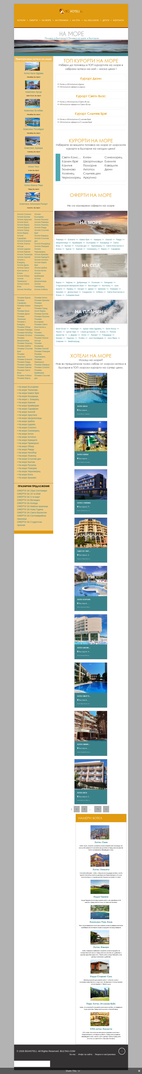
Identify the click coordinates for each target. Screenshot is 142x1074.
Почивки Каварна (41, 365)
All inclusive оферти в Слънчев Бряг (76, 122)
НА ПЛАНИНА (61, 20)
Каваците (111, 165)
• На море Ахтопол (26, 437)
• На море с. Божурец (28, 399)
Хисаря (80, 289)
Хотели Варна (23, 225)
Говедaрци (106, 335)
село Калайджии (96, 338)
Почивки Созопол (42, 367)
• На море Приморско (28, 443)
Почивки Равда (23, 362)
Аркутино (89, 177)
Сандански (87, 292)
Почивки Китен (40, 298)
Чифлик (69, 282)
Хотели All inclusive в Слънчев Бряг (75, 119)
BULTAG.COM (67, 1051)
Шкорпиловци (93, 161)
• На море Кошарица (27, 396)
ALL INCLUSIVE (91, 20)
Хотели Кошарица (42, 244)
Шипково (102, 289)
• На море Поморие (27, 468)
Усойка (81, 338)
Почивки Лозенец (24, 343)
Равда (118, 240)
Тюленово (69, 169)
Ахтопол (89, 169)
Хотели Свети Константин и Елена (23, 270)
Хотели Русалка (41, 219)
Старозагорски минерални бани (70, 286)
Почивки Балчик (41, 314)
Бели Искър (111, 329)
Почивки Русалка (41, 316)
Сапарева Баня (72, 295)
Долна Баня (73, 292)
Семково (60, 341)
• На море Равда (25, 449)
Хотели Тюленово (25, 254)
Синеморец (113, 157)
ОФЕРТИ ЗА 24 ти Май (29, 494)
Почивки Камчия (24, 367)
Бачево (59, 338)
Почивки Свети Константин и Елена (40, 327)
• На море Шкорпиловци (29, 418)
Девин (91, 289)
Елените (110, 161)
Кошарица (104, 243)
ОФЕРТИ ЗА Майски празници (32, 506)
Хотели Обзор (23, 276)
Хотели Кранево (41, 254)
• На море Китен (25, 434)
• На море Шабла (26, 421)
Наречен (70, 338)
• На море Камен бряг (28, 393)
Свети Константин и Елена (72, 157)
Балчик (68, 246)
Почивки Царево (24, 365)
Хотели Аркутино (24, 219)
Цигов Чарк (71, 332)
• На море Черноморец (29, 471)
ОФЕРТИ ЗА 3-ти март (28, 497)
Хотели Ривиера (41, 222)
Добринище (82, 282)
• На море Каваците (27, 440)
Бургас (69, 249)
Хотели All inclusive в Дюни (72, 84)
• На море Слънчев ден (29, 459)
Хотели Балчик (23, 217)
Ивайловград (73, 341)
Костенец (106, 286)
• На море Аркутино (27, 415)
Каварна (97, 240)
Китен (87, 157)
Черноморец (71, 177)
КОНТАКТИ (118, 20)
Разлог (59, 332)
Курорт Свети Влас (91, 96)
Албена (99, 292)
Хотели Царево (24, 249)
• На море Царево (26, 424)
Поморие (90, 165)
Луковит (94, 335)
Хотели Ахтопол (41, 260)
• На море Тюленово (27, 390)
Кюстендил (93, 286)
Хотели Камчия (23, 252)
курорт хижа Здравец (92, 329)
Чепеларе (74, 329)
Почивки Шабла (24, 346)
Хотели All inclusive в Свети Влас (75, 101)
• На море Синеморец (28, 430)
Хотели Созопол (24, 214)
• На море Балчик (26, 462)
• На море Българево (28, 387)
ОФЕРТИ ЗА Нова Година (30, 509)
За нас (72, 1054)
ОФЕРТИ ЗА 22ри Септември (32, 490)
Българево (91, 243)
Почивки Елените (24, 359)
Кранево (59, 292)
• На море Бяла (25, 474)
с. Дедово (73, 335)
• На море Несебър (27, 452)
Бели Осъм (61, 329)
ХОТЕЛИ (21, 20)
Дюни (108, 169)
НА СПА (76, 20)
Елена (102, 332)
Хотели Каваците (41, 257)
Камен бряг (70, 161)
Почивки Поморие (42, 351)
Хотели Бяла (22, 222)
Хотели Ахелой (23, 257)
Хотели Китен (40, 271)
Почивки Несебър (25, 333)
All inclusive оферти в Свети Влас (75, 104)
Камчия (67, 165)
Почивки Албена (24, 375)
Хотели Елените (24, 241)
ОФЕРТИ (33, 20)
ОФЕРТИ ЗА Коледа (27, 503)
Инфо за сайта (85, 1054)
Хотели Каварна (41, 236)
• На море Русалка (26, 465)
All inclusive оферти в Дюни (72, 87)
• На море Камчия (26, 402)
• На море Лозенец (26, 455)
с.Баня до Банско (88, 332)
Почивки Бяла (23, 311)
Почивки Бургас (24, 298)
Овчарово (108, 282)
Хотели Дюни (23, 265)
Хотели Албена (41, 289)
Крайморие (77, 243)
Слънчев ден (92, 173)
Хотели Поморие (41, 246)
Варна (104, 249)
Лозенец (68, 173)
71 (98, 809)
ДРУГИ (106, 20)
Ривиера (60, 240)
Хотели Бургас (23, 227)
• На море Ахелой (26, 412)
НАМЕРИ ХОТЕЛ (90, 818)
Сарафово (115, 249)
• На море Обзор (25, 446)
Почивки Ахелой (41, 349)
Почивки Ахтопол (24, 335)
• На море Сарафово (27, 408)
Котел (83, 335)
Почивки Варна (23, 378)
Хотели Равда (40, 227)
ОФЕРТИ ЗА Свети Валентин (32, 512)
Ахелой (108, 240)
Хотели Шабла (40, 268)
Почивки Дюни (23, 314)
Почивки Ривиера (24, 330)
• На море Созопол (26, 427)
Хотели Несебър (24, 289)
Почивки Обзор (23, 327)
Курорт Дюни (90, 78)
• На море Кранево (26, 477)
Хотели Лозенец (41, 225)
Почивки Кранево (41, 300)
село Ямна (112, 338)
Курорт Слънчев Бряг (91, 113)
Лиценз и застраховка (105, 1054)
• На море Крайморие (28, 405)
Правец (70, 289)
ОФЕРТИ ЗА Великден (28, 500)
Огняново (95, 282)
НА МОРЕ (46, 20)
